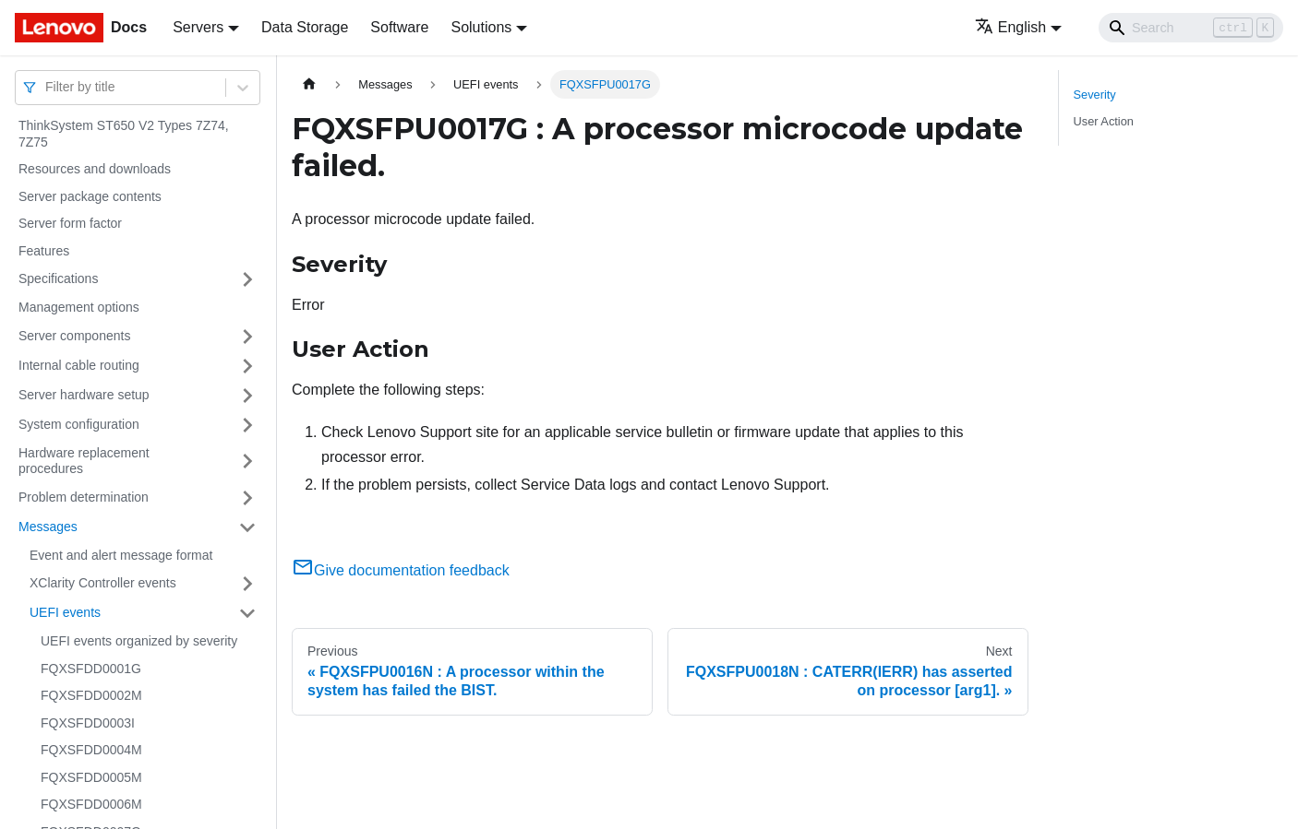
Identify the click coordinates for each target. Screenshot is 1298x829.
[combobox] (47, 87)
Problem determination (83, 497)
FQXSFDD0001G (91, 668)
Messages (48, 526)
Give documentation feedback (401, 570)
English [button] (1010, 27)
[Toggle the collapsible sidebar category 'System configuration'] (247, 425)
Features (43, 250)
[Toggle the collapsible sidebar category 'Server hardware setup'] (247, 395)
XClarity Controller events (103, 582)
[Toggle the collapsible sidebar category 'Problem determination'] (247, 498)
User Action (1104, 121)
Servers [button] (198, 27)
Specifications (58, 278)
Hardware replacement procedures (84, 461)
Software (399, 27)
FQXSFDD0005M (91, 777)
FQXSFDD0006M (91, 804)
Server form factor (70, 223)
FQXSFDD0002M (91, 695)
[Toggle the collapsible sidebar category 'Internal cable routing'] (247, 366)
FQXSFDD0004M (91, 749)
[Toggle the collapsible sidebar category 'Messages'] (247, 527)
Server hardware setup (84, 394)
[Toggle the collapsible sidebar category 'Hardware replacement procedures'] (247, 461)
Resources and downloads (94, 168)
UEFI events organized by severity (139, 641)
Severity (1095, 94)
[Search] (1191, 27)
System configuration (78, 424)
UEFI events (65, 612)
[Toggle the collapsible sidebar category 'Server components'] (247, 336)
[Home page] (309, 84)
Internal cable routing (78, 365)
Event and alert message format (121, 555)
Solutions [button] (481, 27)
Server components (74, 335)
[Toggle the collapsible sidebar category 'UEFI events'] (247, 613)
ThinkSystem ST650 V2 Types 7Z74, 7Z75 (123, 133)
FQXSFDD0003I (88, 723)
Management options (78, 307)
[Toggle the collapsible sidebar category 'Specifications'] (247, 279)
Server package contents (90, 196)
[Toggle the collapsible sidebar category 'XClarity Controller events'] (247, 583)
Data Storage (304, 27)
